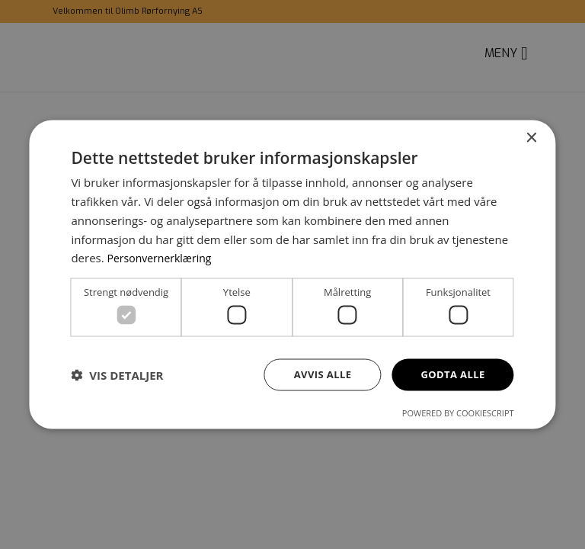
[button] (117, 375)
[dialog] (292, 274)
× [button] (531, 137)
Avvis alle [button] (316, 374)
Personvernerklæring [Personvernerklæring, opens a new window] (163, 256)
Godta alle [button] (450, 374)
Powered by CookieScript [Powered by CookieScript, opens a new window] (458, 413)
